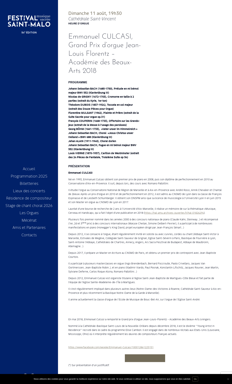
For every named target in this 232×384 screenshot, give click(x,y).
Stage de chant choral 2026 (29, 205)
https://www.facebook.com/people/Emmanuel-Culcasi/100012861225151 (111, 347)
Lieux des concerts (29, 190)
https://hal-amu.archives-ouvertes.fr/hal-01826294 (174, 213)
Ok (195, 378)
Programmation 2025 (29, 176)
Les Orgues (29, 212)
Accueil (29, 168)
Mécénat (29, 220)
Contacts (29, 234)
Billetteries (29, 183)
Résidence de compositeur (29, 198)
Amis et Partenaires (29, 227)
